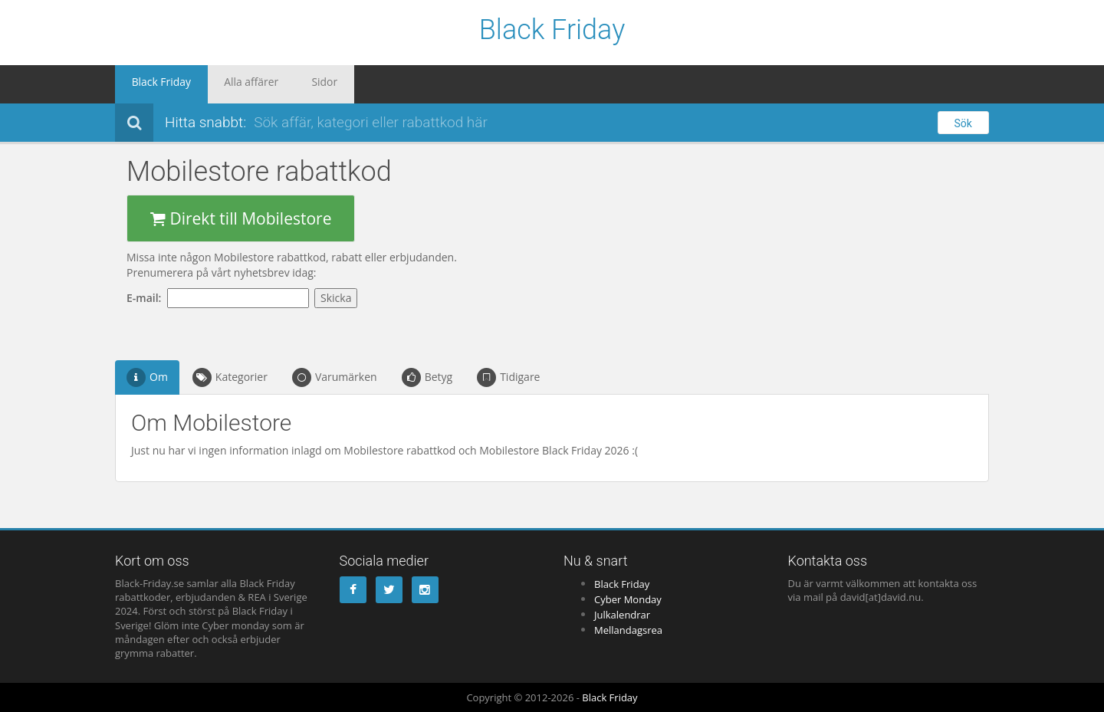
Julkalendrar (622, 615)
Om (147, 377)
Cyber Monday (628, 599)
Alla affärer (230, 84)
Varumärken (334, 377)
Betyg (427, 377)
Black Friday (552, 30)
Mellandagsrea (628, 630)
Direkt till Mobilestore (240, 218)
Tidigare (508, 377)
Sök (963, 123)
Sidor (291, 84)
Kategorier (230, 377)
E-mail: (147, 297)
